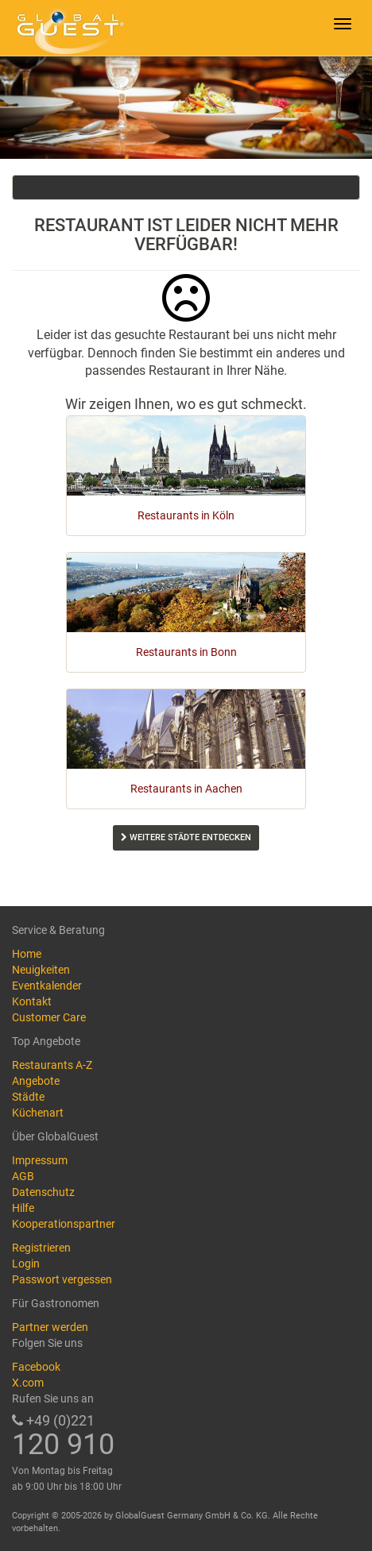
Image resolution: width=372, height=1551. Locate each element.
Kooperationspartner (63, 1223)
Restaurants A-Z (52, 1065)
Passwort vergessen (62, 1279)
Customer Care (49, 1017)
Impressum (40, 1160)
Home (26, 953)
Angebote (36, 1081)
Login (26, 1263)
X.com (28, 1382)
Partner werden (50, 1327)
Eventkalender (47, 985)
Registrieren (41, 1247)
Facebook (36, 1366)
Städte (28, 1096)
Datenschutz (43, 1192)
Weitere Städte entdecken (186, 837)
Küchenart (38, 1112)
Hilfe (23, 1208)
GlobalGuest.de (67, 28)
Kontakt (32, 1001)
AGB (23, 1176)
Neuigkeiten (41, 969)
